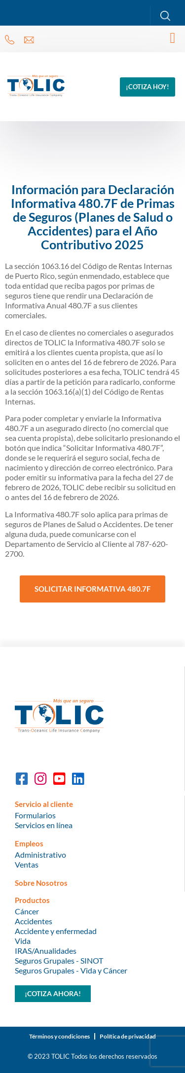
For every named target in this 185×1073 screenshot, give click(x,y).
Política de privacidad (128, 1036)
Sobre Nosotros (41, 882)
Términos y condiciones (59, 1036)
